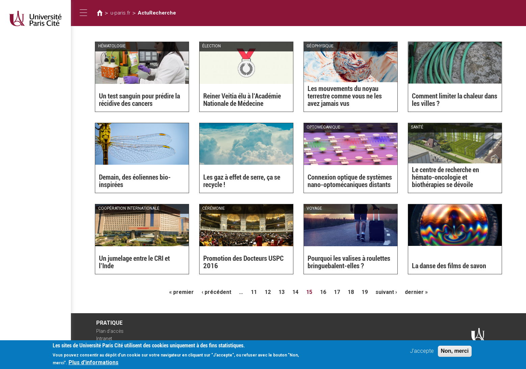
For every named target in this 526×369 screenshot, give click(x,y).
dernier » (416, 292)
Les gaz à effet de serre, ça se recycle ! (241, 181)
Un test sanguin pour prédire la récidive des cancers (139, 100)
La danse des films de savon (449, 266)
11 (254, 292)
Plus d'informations (94, 364)
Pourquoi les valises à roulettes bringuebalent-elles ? (349, 262)
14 (295, 292)
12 (268, 292)
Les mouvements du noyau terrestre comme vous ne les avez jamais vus (345, 96)
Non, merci (455, 352)
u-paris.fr (120, 13)
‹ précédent (216, 292)
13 (282, 292)
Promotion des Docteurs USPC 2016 (243, 262)
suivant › (386, 292)
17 (337, 292)
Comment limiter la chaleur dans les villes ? (454, 100)
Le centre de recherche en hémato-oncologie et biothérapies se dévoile (445, 177)
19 (365, 292)
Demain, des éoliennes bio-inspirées (135, 181)
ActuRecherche (157, 13)
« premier (181, 292)
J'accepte (422, 352)
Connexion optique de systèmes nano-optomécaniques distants (350, 181)
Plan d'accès (110, 331)
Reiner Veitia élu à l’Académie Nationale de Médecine (242, 100)
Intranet (104, 338)
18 (351, 292)
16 (323, 292)
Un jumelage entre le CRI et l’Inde (134, 262)
